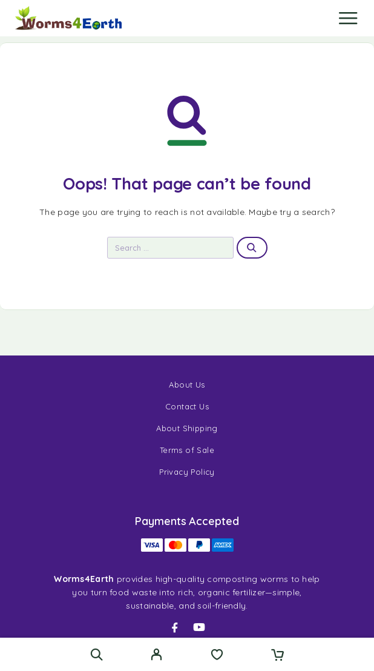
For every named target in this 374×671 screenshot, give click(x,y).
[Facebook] (175, 627)
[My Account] (156, 656)
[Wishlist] (217, 656)
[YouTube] (199, 627)
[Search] (96, 654)
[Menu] (348, 18)
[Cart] (277, 656)
